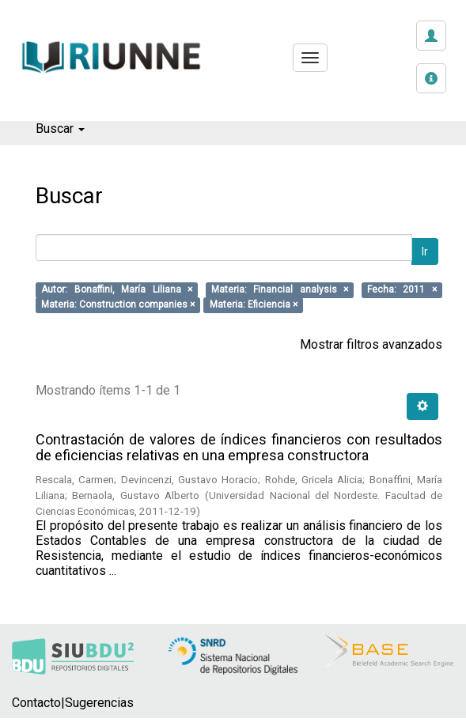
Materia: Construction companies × (118, 305)
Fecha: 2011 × (402, 290)
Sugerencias (99, 702)
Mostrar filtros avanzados (371, 344)
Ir (425, 251)
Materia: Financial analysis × (279, 290)
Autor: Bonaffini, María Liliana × (116, 290)
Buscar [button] (60, 128)
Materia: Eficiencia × (253, 305)
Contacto (36, 702)
